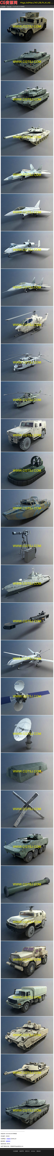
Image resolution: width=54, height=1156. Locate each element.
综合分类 (9, 6)
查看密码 (8, 1141)
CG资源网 (2, 6)
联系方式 (27, 1151)
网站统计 (39, 1151)
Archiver (33, 1151)
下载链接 (8, 1138)
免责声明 (21, 1151)
